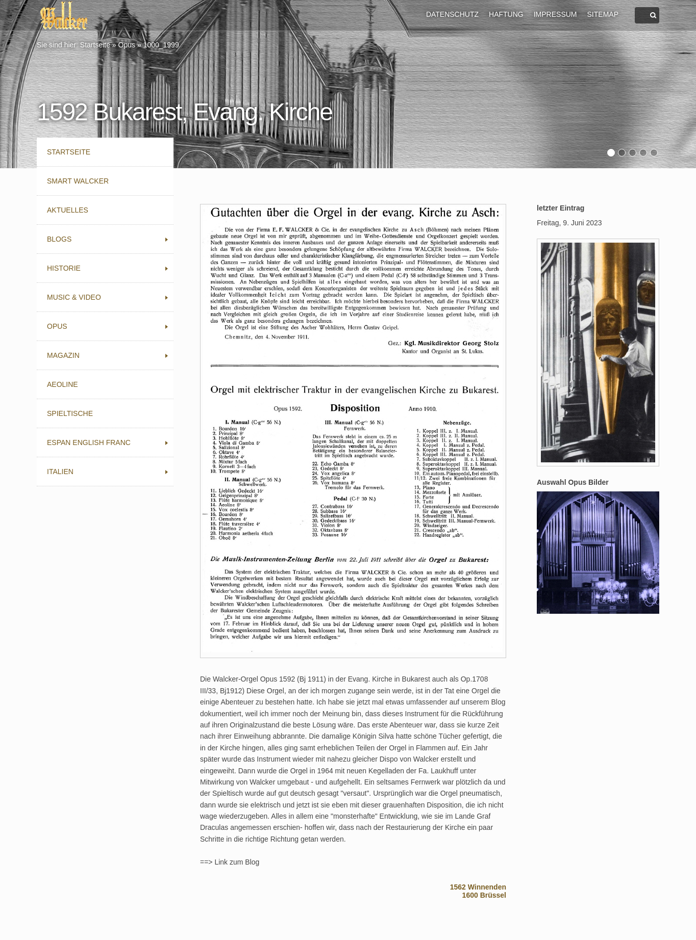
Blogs (59, 239)
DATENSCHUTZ (452, 14)
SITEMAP (602, 14)
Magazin (63, 355)
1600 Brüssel (484, 895)
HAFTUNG (506, 14)
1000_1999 (161, 45)
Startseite (95, 45)
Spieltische (70, 413)
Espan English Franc (89, 442)
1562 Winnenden (478, 887)
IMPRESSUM (555, 14)
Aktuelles (67, 210)
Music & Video (74, 297)
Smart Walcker (78, 181)
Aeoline (62, 384)
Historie (64, 268)
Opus (126, 45)
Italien (60, 471)
